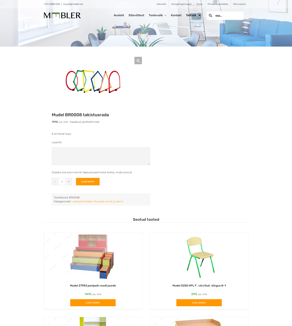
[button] (138, 60)
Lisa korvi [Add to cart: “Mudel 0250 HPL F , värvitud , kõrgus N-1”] (199, 302)
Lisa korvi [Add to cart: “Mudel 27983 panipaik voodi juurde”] (93, 302)
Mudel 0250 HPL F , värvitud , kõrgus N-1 (199, 285)
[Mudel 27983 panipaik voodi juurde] (93, 256)
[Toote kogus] (62, 181)
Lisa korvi (87, 181)
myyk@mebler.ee (73, 4)
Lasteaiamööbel (81, 201)
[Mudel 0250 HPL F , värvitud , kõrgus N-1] (199, 256)
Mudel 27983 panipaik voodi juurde (93, 285)
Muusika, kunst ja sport (108, 201)
